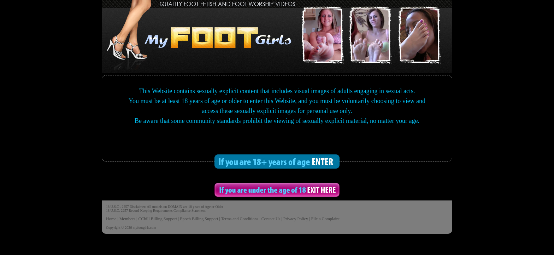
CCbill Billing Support (157, 218)
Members (127, 218)
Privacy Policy (295, 218)
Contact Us (271, 218)
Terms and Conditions (239, 218)
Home (111, 218)
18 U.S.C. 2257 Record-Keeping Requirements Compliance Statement (156, 210)
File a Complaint (325, 218)
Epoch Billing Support (199, 218)
